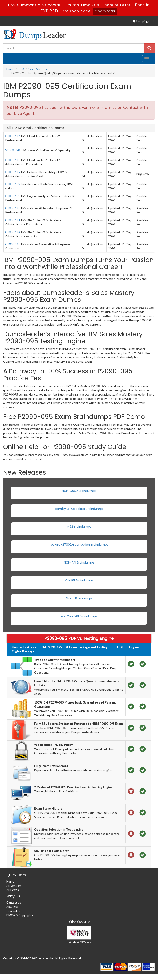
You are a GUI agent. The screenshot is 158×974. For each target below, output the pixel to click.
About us (12, 906)
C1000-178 (12, 196)
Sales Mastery (37, 69)
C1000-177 (12, 184)
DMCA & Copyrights (19, 915)
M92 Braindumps (79, 527)
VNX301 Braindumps (79, 580)
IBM (21, 69)
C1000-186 (12, 136)
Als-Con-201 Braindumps (79, 616)
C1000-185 (12, 244)
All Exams (12, 890)
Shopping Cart (143, 21)
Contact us (13, 902)
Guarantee (13, 911)
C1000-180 (12, 208)
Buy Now (142, 174)
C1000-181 (12, 220)
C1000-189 (12, 172)
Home (10, 69)
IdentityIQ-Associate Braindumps (79, 509)
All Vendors (14, 885)
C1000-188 (12, 160)
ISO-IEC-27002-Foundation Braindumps (79, 544)
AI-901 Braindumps (79, 598)
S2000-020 (12, 150)
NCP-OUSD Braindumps (79, 491)
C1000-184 (12, 232)
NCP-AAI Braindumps (79, 562)
